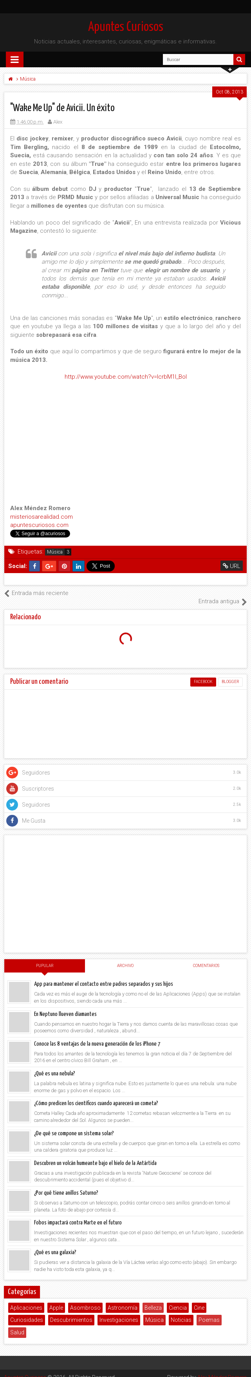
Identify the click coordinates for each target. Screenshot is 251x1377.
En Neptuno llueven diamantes (65, 1005)
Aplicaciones (26, 1299)
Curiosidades (26, 1312)
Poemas (209, 1312)
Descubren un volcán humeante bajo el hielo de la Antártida (95, 1155)
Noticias (181, 1312)
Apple (56, 1299)
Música (55, 552)
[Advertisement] (125, 885)
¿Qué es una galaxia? (55, 1244)
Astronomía (122, 1299)
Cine (199, 1299)
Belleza (153, 1299)
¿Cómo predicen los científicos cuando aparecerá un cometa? (96, 1095)
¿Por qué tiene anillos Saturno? (66, 1185)
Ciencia (178, 1299)
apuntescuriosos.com (39, 525)
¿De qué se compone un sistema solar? (74, 1125)
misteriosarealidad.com (41, 516)
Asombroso (85, 1299)
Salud (17, 1324)
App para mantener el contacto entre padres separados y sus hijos (103, 976)
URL (231, 566)
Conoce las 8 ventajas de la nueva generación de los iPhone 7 (97, 1035)
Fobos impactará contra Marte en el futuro (78, 1214)
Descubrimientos (71, 1312)
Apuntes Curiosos (125, 27)
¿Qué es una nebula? (54, 1065)
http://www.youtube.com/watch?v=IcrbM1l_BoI (126, 376)
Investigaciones (118, 1312)
